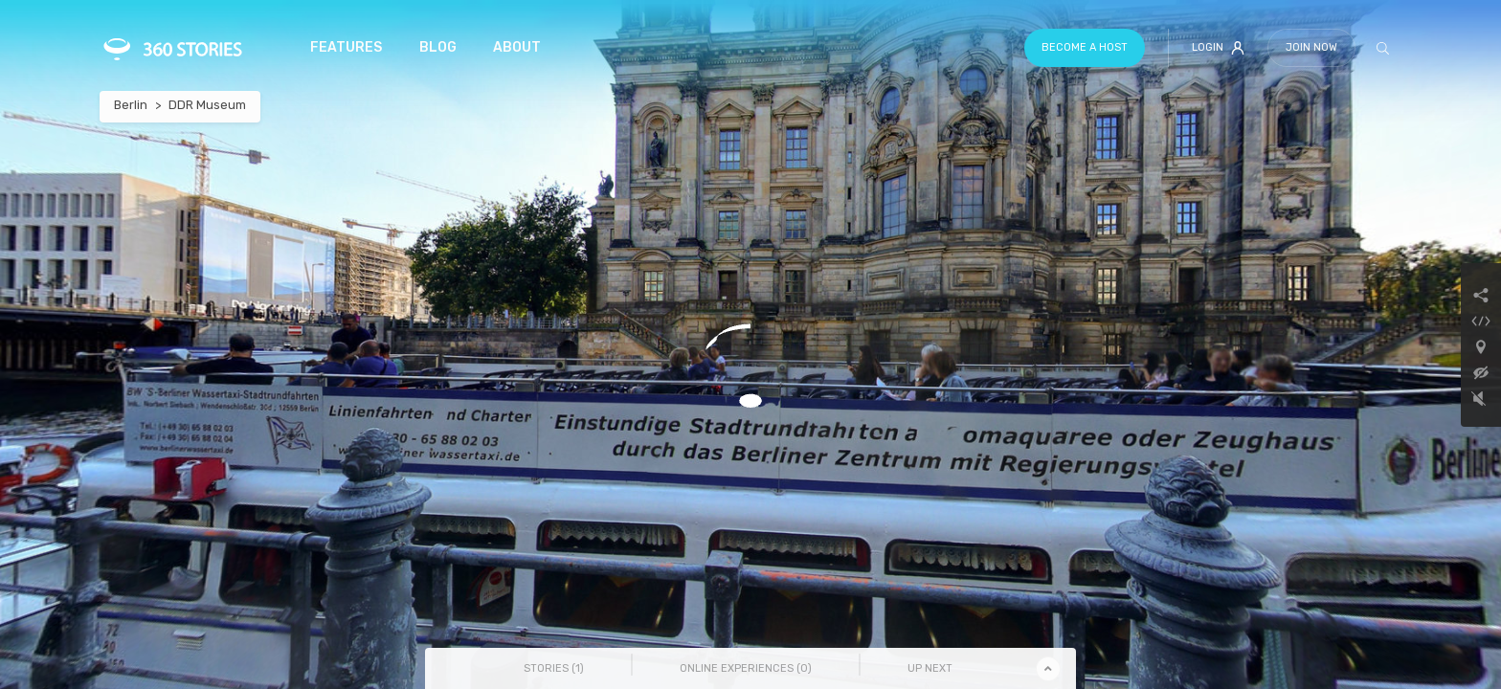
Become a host (1085, 47)
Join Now (1311, 47)
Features (346, 47)
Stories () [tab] (554, 668)
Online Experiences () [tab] (746, 668)
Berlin (130, 105)
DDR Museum (207, 105)
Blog (438, 47)
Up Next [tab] (929, 668)
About (517, 47)
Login (1218, 48)
